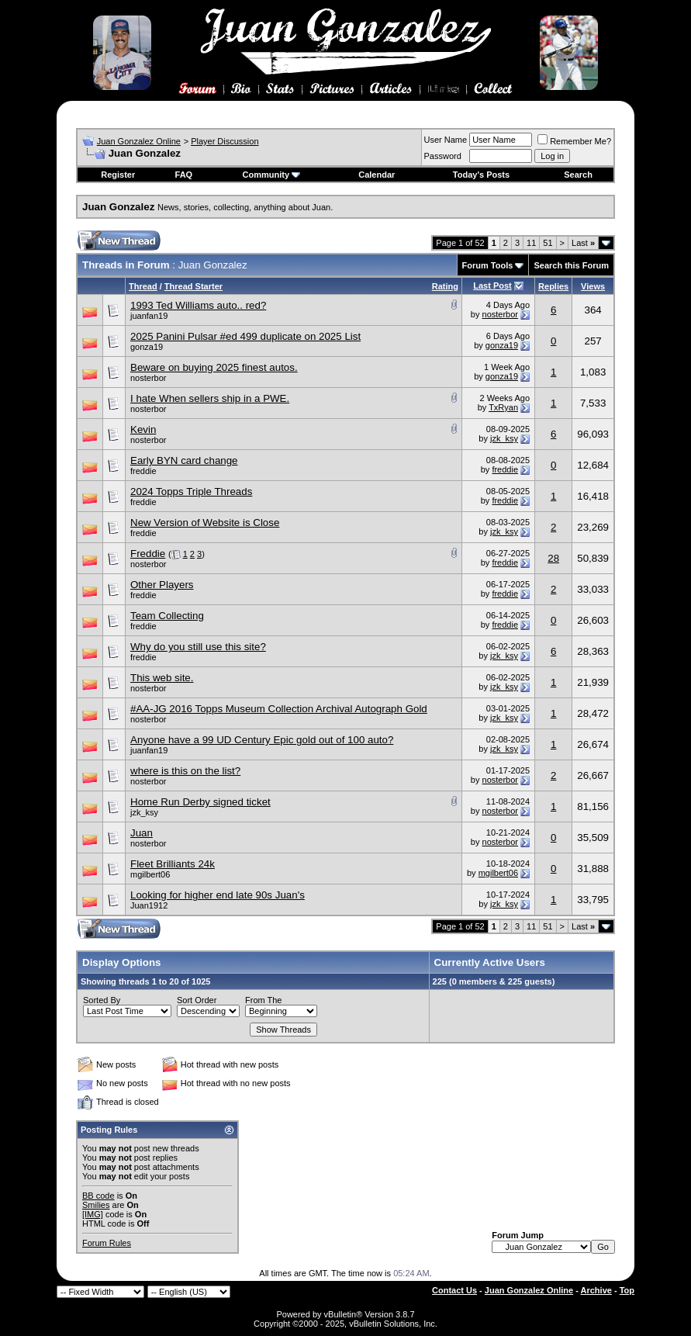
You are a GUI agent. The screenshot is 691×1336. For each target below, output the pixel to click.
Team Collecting (167, 615)
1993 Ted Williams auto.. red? (198, 305)
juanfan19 (149, 315)
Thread (143, 286)
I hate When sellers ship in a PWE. (209, 398)
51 (547, 242)
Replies (553, 286)
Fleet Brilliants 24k (172, 864)
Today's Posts (481, 174)
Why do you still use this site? (198, 646)
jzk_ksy (504, 438)
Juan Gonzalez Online (139, 141)
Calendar (376, 174)
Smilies (95, 1205)
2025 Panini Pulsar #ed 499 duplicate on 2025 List (245, 336)
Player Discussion (224, 141)
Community (272, 174)
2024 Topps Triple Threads (191, 491)
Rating (445, 286)
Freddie (147, 553)
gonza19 (146, 346)
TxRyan (503, 407)
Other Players (161, 584)
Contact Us (454, 1290)
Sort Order (196, 1000)
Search (578, 174)
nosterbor (500, 314)
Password (442, 156)
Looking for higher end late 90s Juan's (217, 895)
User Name (446, 139)
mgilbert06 (150, 874)
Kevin (143, 429)
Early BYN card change (184, 460)
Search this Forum (571, 265)
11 (531, 242)
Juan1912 (149, 905)
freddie (143, 471)
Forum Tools (487, 265)
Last (583, 242)
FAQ (184, 174)
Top (627, 1290)
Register (118, 174)
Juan (141, 833)
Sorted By (101, 1000)
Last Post (492, 285)
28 (553, 558)
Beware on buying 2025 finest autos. (214, 367)
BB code (98, 1195)
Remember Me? (574, 141)
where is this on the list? (185, 771)
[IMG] (92, 1214)
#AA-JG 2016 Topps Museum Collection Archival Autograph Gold (278, 709)
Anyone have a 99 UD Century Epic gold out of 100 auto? (261, 740)
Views (593, 286)
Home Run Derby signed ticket (200, 802)
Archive (596, 1290)
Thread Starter (193, 286)
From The (263, 1000)
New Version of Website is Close (204, 522)
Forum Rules (106, 1243)
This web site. (161, 678)
